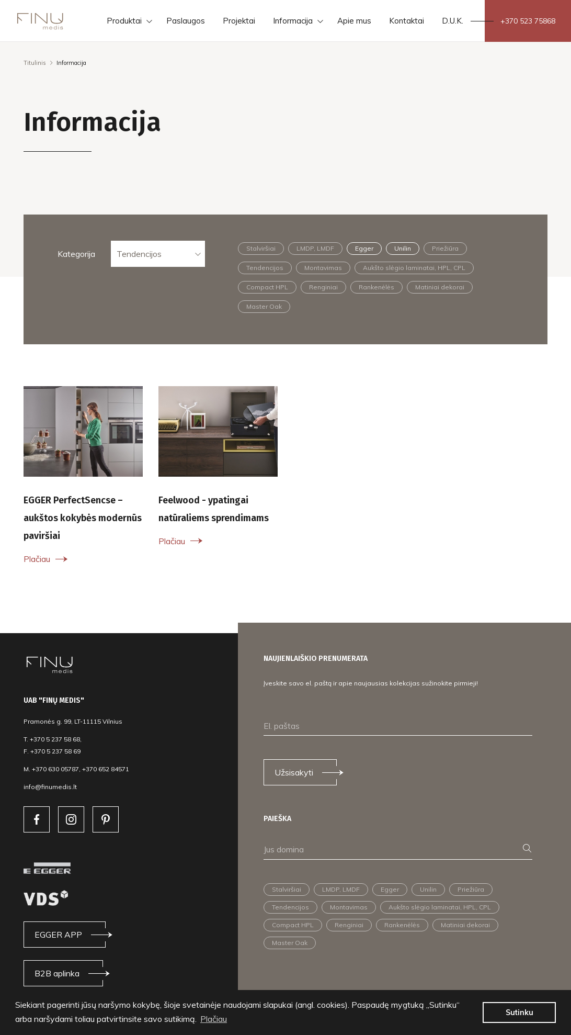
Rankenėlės (376, 287)
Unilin (402, 248)
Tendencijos (139, 254)
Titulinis (35, 62)
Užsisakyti (294, 772)
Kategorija (76, 254)
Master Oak (264, 306)
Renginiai (323, 287)
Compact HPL (267, 287)
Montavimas (323, 268)
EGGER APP (58, 934)
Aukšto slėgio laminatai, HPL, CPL (414, 268)
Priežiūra (445, 248)
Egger (364, 248)
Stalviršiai (261, 248)
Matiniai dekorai (439, 287)
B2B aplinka (57, 973)
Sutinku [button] (519, 1012)
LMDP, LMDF (315, 248)
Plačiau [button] (213, 1019)
